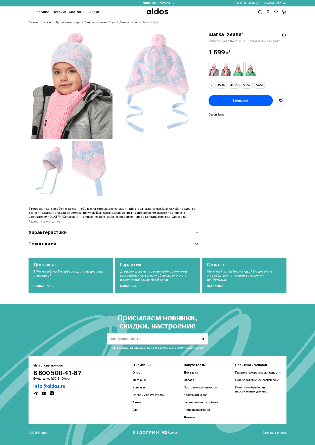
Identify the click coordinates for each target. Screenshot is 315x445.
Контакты (139, 387)
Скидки (93, 12)
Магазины (139, 380)
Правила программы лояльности (257, 372)
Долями (189, 417)
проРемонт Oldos (195, 395)
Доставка (191, 372)
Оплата (189, 380)
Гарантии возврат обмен (201, 402)
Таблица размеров (197, 410)
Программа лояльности (200, 387)
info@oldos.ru (49, 386)
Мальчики (76, 12)
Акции (137, 402)
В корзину (241, 100)
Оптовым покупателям (148, 395)
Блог (136, 410)
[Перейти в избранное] (276, 12)
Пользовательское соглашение (257, 380)
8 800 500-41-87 (245, 3)
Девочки (59, 12)
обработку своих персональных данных (179, 348)
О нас (136, 372)
